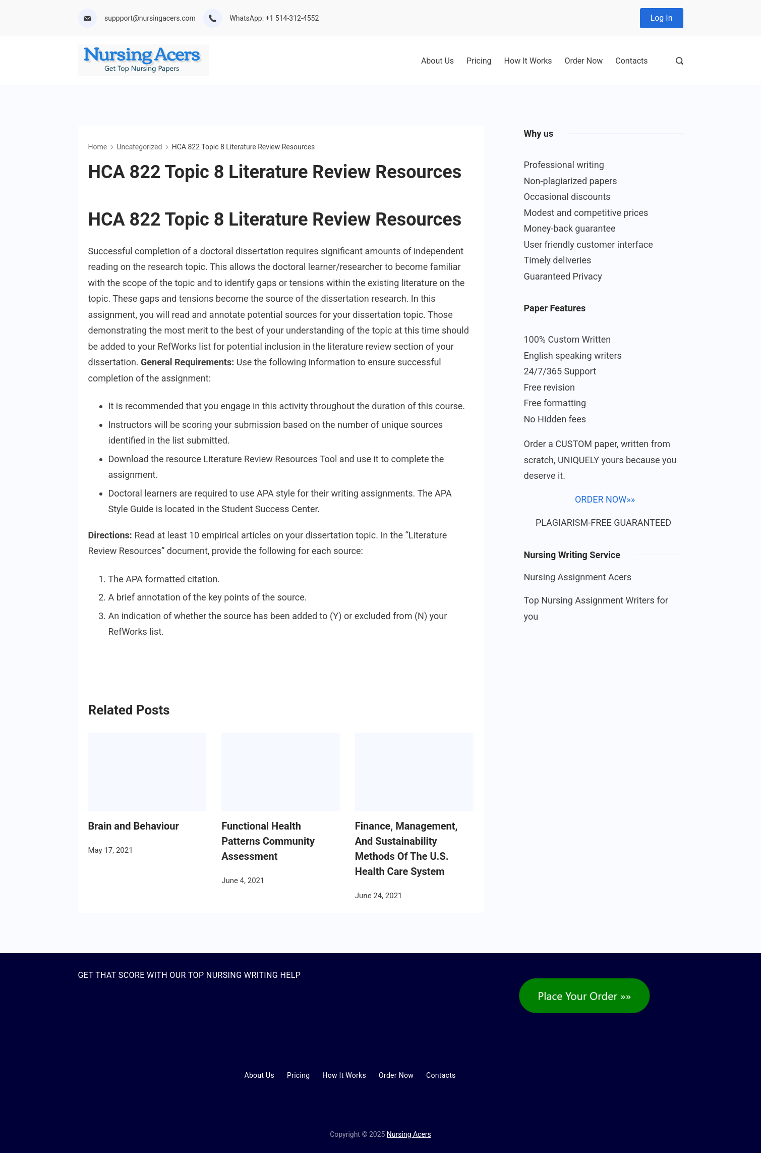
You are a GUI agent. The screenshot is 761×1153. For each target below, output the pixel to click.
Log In (662, 18)
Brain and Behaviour (133, 826)
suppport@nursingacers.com (150, 18)
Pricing (479, 61)
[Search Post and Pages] (679, 61)
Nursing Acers (409, 1134)
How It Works (528, 61)
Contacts (631, 61)
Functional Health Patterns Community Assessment (268, 841)
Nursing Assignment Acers (578, 577)
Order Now (584, 61)
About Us (437, 61)
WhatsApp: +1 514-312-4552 (274, 18)
